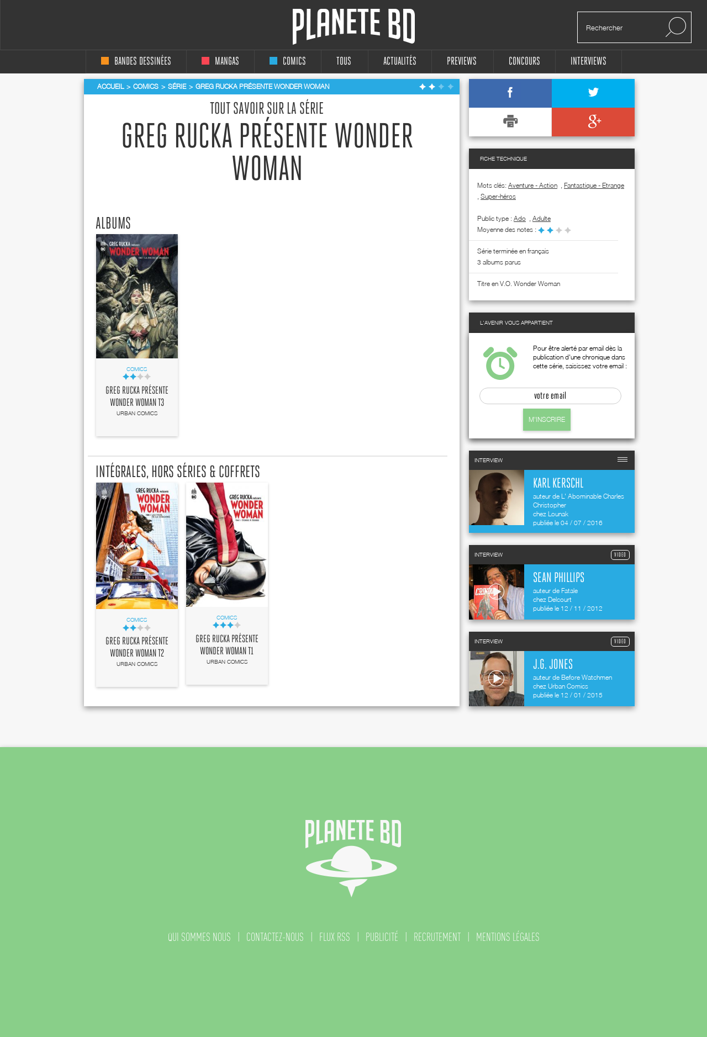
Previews (462, 61)
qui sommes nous (199, 937)
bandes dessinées (136, 61)
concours (524, 61)
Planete (354, 27)
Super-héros (498, 196)
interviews (588, 61)
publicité (382, 937)
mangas (220, 61)
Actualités (399, 61)
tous (343, 61)
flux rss (334, 937)
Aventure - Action (532, 185)
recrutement (437, 937)
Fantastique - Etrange (594, 185)
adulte (541, 218)
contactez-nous (275, 937)
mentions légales (508, 937)
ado (520, 218)
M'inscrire (547, 419)
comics (288, 61)
